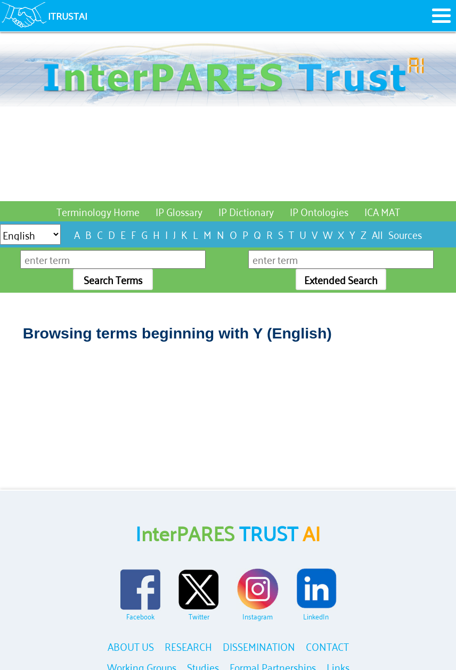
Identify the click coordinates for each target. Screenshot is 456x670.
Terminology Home (98, 211)
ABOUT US (131, 645)
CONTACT (327, 645)
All (377, 234)
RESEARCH (188, 645)
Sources (405, 234)
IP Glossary (179, 211)
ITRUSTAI (67, 15)
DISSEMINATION (259, 645)
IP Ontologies (319, 211)
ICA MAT (382, 211)
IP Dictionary (246, 211)
